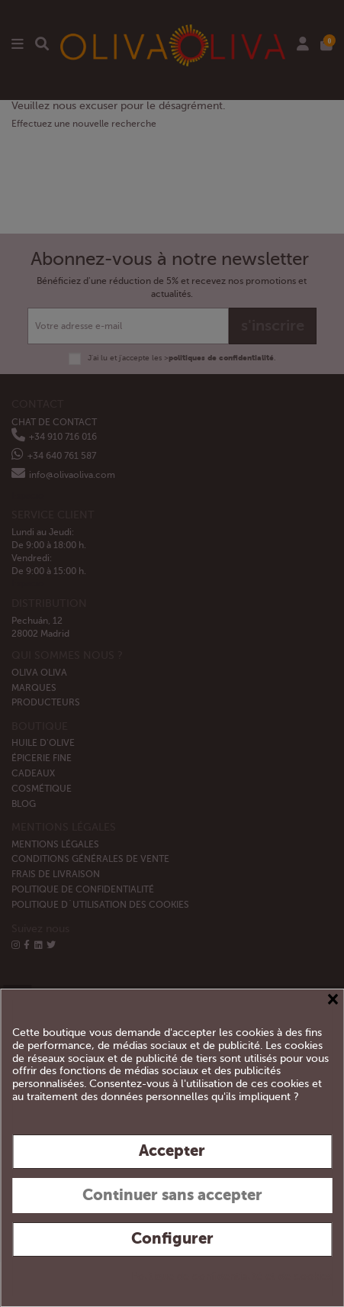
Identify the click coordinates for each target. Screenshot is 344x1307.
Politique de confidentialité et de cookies (231, 1276)
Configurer (172, 1238)
